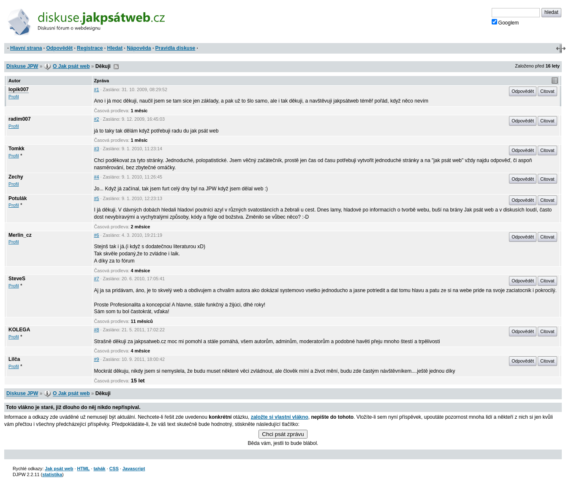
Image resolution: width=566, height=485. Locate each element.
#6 (96, 235)
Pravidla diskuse (175, 48)
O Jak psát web (71, 66)
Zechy (15, 177)
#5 (96, 198)
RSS (116, 66)
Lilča (14, 359)
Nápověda (139, 48)
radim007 (19, 119)
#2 (96, 119)
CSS (114, 468)
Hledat (114, 48)
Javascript (133, 468)
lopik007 (18, 89)
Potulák (17, 198)
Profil (13, 96)
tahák (99, 468)
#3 (96, 148)
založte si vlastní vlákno (279, 417)
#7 (96, 278)
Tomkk (16, 149)
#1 (96, 89)
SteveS (16, 279)
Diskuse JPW (22, 66)
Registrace (90, 48)
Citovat (547, 91)
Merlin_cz (20, 235)
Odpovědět (59, 48)
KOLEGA (19, 330)
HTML (83, 468)
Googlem (505, 22)
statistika (52, 474)
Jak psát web (59, 468)
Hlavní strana (26, 48)
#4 (96, 176)
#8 (96, 329)
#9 (96, 359)
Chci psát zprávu (283, 434)
